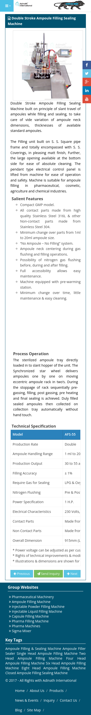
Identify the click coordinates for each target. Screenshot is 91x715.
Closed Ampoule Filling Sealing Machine (36, 673)
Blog (18, 710)
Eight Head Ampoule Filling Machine (54, 668)
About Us (37, 690)
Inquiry (49, 700)
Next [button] (72, 573)
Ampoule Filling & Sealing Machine (33, 648)
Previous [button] (22, 573)
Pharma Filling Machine (30, 621)
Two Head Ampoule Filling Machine (45, 656)
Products (57, 690)
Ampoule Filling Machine (31, 601)
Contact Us (68, 700)
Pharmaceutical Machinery (33, 596)
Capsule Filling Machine (30, 616)
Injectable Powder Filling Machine (38, 606)
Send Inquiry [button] (48, 573)
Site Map (34, 710)
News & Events (26, 700)
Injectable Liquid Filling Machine (37, 611)
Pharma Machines (26, 626)
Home (20, 690)
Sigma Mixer (21, 631)
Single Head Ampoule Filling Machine (47, 653)
